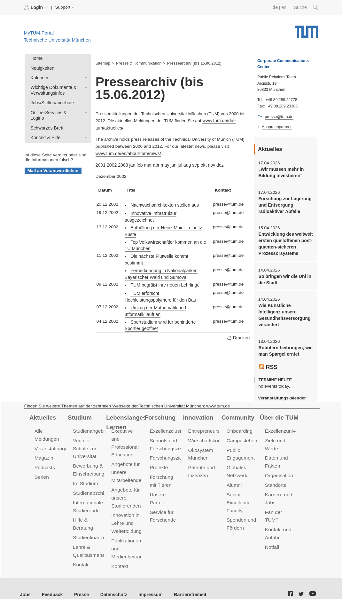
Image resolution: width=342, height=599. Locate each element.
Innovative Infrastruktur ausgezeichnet (167, 211)
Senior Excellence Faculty (238, 495)
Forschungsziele (167, 451)
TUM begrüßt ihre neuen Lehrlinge (163, 269)
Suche (306, 7)
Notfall (271, 530)
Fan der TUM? (280, 504)
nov (207, 163)
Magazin (44, 451)
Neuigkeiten (84, 67)
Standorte (275, 478)
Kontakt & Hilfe (84, 128)
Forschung (159, 412)
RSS (268, 362)
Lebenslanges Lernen (125, 417)
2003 (122, 163)
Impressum (146, 582)
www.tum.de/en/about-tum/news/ (127, 152)
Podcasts (44, 461)
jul (177, 163)
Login (34, 7)
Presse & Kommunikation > (139, 62)
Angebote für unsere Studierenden (125, 482)
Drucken (238, 321)
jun (171, 163)
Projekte (158, 461)
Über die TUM (278, 412)
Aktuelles (42, 412)
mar (146, 163)
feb (138, 163)
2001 (100, 163)
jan (131, 163)
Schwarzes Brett (84, 119)
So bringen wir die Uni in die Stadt (283, 276)
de (276, 7)
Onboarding (239, 426)
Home (36, 58)
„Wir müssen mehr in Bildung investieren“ (280, 171)
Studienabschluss (91, 485)
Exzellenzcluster (167, 426)
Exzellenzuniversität (286, 426)
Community (237, 412)
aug (184, 163)
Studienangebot (89, 426)
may (163, 163)
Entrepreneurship (206, 426)
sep (192, 163)
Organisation (278, 468)
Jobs (25, 582)
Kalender (84, 76)
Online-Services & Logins (84, 110)
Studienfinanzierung (94, 529)
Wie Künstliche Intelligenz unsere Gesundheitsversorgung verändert (285, 311)
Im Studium (85, 476)
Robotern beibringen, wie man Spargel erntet (284, 346)
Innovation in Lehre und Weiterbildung (125, 507)
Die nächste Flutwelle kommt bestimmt (167, 247)
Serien (41, 470)
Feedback (51, 582)
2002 (111, 163)
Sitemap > (104, 62)
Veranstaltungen (52, 442)
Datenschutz (110, 582)
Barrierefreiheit (183, 582)
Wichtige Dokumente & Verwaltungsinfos (84, 86)
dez (216, 163)
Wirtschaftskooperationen (215, 434)
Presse (79, 582)
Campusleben (241, 434)
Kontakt (81, 554)
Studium (79, 412)
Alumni (234, 478)
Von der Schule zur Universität (84, 442)
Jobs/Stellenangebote (84, 101)
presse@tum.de (278, 116)
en (284, 7)
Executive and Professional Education (126, 433)
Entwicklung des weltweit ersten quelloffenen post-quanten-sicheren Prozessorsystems (284, 241)
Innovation (197, 412)
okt (200, 163)
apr (154, 163)
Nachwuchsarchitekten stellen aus (163, 203)
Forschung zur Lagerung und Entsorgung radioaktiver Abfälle (283, 203)
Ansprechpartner (276, 126)
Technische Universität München (306, 29)
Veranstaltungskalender (281, 392)
